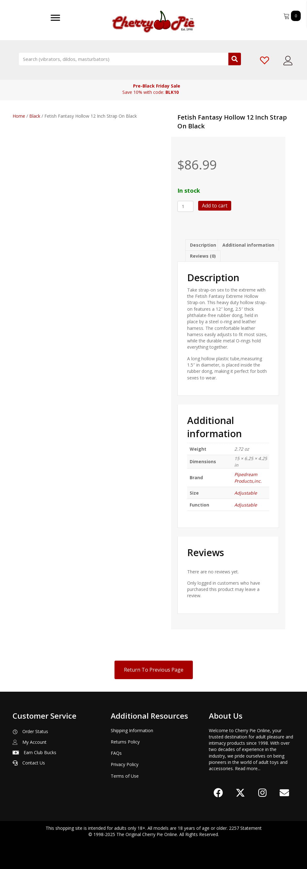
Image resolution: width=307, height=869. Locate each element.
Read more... (247, 768)
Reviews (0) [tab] (203, 256)
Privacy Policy (124, 764)
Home (19, 116)
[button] (218, 792)
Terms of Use (125, 776)
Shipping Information (132, 730)
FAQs (116, 753)
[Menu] (55, 18)
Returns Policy (125, 742)
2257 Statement (245, 828)
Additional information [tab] (248, 245)
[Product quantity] (185, 206)
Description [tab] (203, 245)
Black (34, 116)
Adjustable (245, 493)
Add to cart (214, 205)
